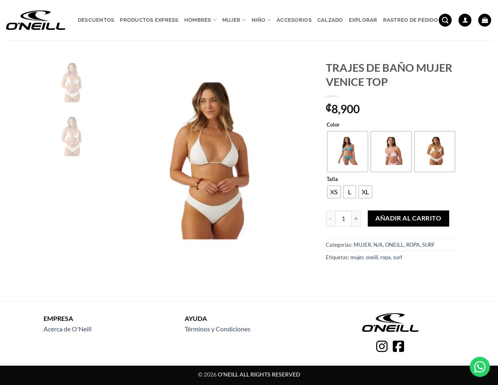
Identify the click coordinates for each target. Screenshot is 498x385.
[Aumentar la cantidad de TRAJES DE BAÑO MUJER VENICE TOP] (356, 218)
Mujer (234, 20)
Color (333, 125)
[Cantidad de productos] (343, 218)
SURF (428, 244)
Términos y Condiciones (217, 329)
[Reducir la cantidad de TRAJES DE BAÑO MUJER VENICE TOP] (330, 218)
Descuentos (96, 20)
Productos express (149, 20)
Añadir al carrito (408, 218)
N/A (378, 244)
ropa (385, 257)
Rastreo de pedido (410, 20)
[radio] (347, 151)
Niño (261, 20)
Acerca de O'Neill (68, 329)
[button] (445, 20)
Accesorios (294, 20)
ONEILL (394, 244)
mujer (356, 257)
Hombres (200, 20)
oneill (372, 257)
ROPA (413, 244)
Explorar (363, 20)
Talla (332, 179)
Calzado (330, 20)
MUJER (362, 244)
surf (397, 257)
